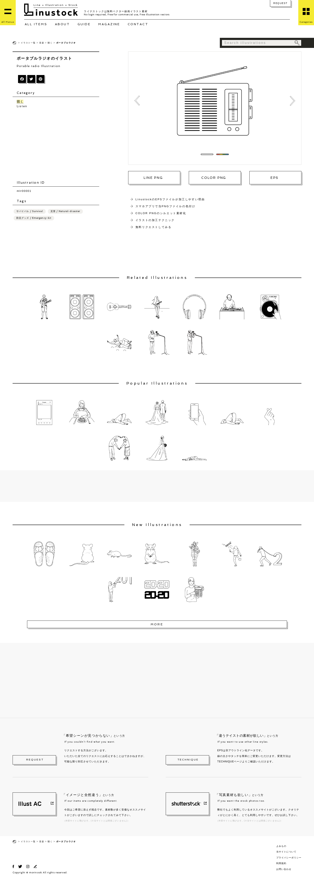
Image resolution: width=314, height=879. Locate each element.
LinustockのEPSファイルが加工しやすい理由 (170, 199)
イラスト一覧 (28, 43)
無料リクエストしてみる (154, 227)
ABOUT (62, 24)
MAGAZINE (109, 24)
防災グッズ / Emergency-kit (33, 218)
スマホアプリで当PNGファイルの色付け (165, 206)
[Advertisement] (58, 144)
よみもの (281, 846)
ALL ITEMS (36, 24)
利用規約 (281, 863)
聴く (50, 43)
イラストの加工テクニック (155, 220)
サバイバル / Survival (29, 211)
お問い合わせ (283, 869)
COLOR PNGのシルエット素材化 (161, 213)
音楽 (41, 43)
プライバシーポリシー (288, 857)
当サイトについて (286, 851)
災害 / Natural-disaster (65, 211)
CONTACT (138, 24)
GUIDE (84, 24)
